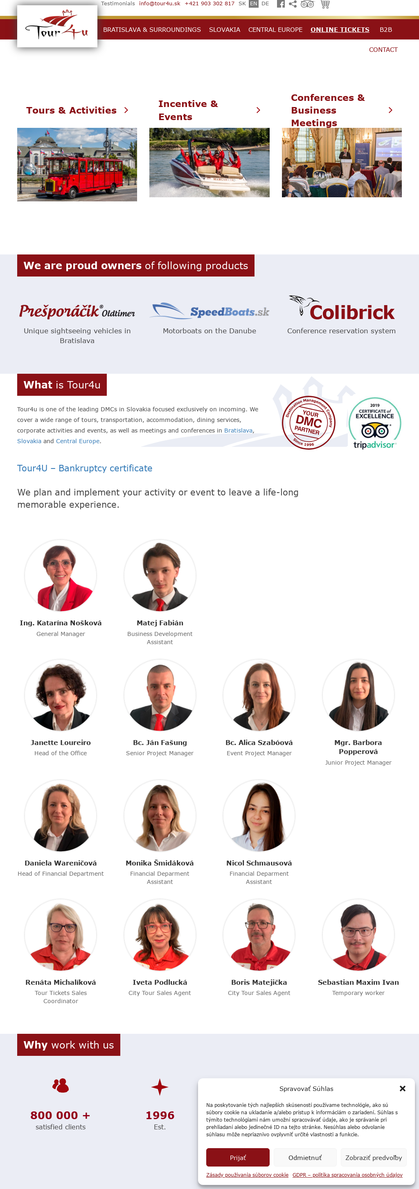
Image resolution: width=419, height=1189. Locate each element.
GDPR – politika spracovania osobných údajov (348, 1175)
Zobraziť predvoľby (373, 1157)
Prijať (238, 1157)
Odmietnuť (305, 1157)
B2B (386, 29)
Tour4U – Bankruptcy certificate (85, 468)
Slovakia (224, 29)
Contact (383, 49)
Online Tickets (340, 29)
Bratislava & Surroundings (152, 29)
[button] (403, 1088)
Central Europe (275, 29)
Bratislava (238, 430)
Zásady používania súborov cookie (247, 1175)
